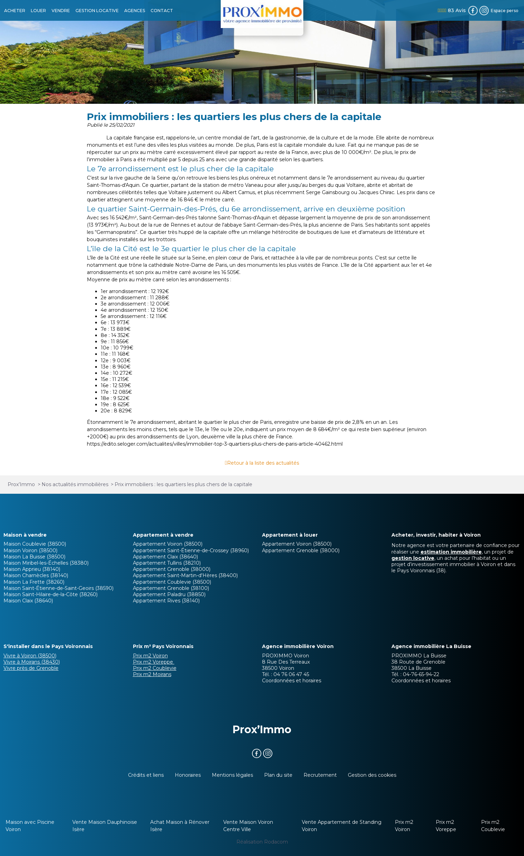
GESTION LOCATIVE (97, 10)
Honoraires (188, 775)
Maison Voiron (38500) (30, 550)
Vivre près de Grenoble (30, 668)
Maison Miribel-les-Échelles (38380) (46, 563)
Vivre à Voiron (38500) (29, 656)
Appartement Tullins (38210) (167, 563)
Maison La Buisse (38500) (34, 557)
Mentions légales (232, 775)
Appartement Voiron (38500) (167, 544)
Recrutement (320, 775)
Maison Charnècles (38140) (35, 575)
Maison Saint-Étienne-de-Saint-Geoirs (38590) (58, 588)
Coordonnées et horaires (291, 680)
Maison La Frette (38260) (33, 582)
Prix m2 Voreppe (153, 662)
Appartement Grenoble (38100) (171, 588)
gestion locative (412, 558)
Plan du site (278, 775)
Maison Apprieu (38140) (31, 569)
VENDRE (61, 10)
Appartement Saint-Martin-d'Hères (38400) (185, 575)
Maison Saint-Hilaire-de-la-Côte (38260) (50, 594)
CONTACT (162, 10)
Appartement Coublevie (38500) (172, 582)
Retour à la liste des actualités (263, 463)
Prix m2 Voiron (150, 656)
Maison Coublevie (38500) (34, 544)
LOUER (38, 10)
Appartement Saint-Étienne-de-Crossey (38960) (191, 550)
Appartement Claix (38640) (165, 557)
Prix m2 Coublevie (155, 668)
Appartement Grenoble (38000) (171, 569)
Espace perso (504, 10)
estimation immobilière (451, 552)
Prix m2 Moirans (152, 674)
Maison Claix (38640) (28, 601)
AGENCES (134, 10)
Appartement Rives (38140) (166, 601)
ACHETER (14, 10)
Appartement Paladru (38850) (169, 594)
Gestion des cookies (372, 775)
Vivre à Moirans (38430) (31, 662)
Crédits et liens (146, 775)
